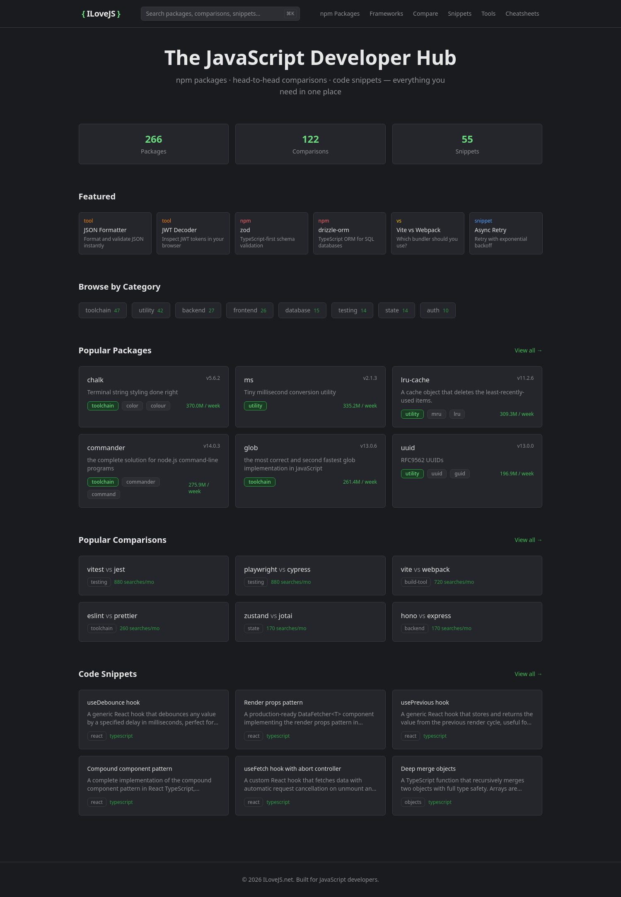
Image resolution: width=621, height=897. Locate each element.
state (396, 310)
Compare (425, 13)
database (302, 310)
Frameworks (386, 13)
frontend (249, 310)
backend (198, 310)
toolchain (103, 310)
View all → (529, 350)
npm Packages (340, 13)
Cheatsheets (522, 13)
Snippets (459, 13)
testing (352, 310)
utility (151, 310)
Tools (488, 13)
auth (438, 310)
